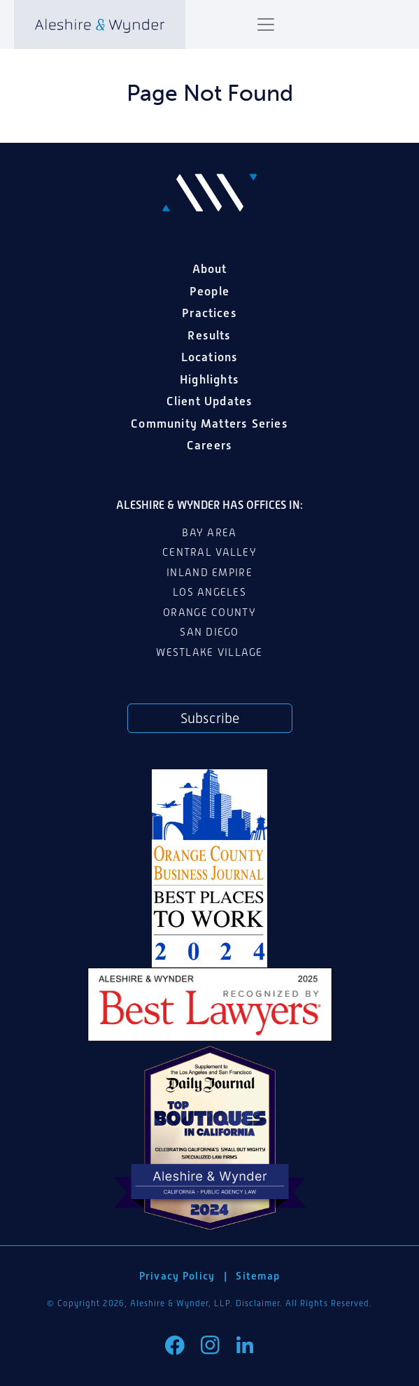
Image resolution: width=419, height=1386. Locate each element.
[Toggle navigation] (265, 24)
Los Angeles (209, 592)
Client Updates (209, 401)
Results (209, 335)
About (209, 269)
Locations (210, 357)
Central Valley (209, 552)
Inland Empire (209, 572)
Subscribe (209, 718)
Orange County (209, 612)
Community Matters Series (209, 423)
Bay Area (209, 532)
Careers (209, 445)
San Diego (209, 632)
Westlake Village (209, 652)
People (209, 291)
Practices (209, 313)
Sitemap (258, 1276)
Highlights (209, 379)
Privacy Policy (177, 1276)
